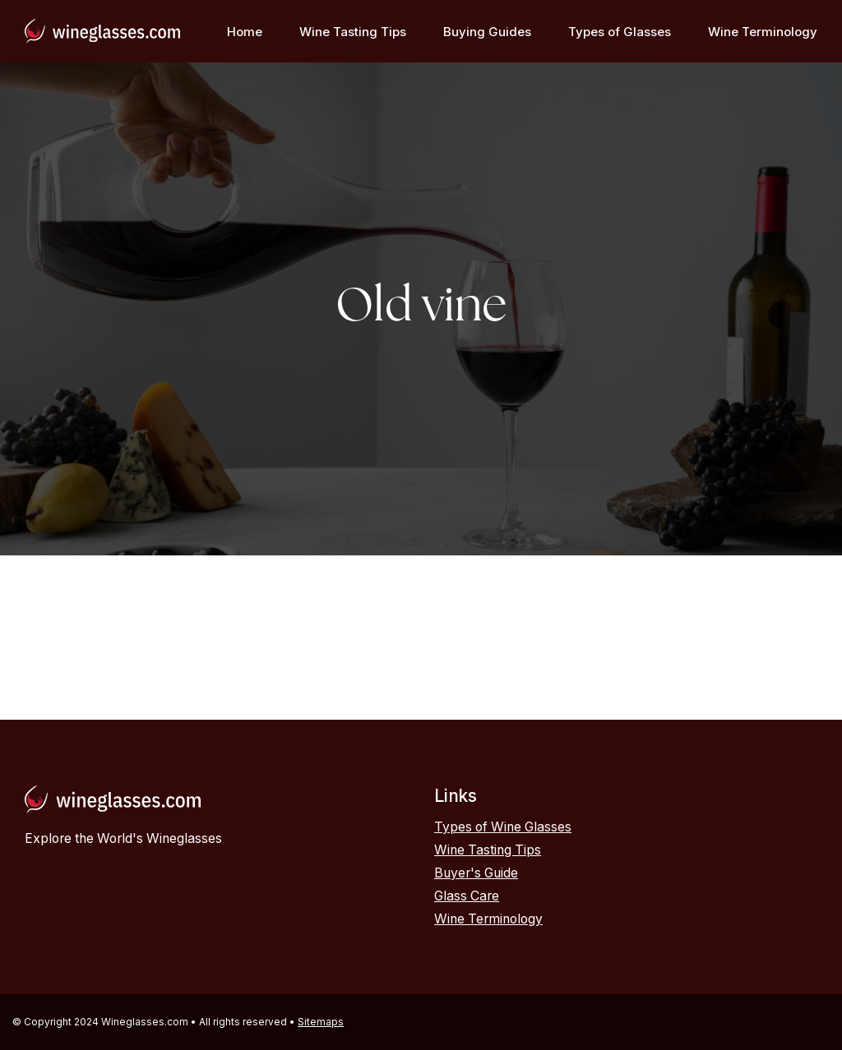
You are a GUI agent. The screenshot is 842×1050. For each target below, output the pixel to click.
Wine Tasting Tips (352, 31)
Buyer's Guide (476, 873)
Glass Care (466, 896)
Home (244, 31)
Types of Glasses (619, 31)
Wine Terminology (762, 31)
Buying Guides (487, 31)
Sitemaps (321, 1021)
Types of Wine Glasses (502, 827)
